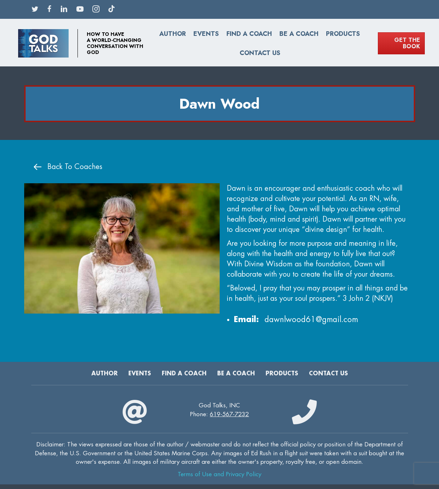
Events (206, 33)
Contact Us (260, 53)
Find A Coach (249, 33)
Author (172, 33)
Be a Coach (298, 33)
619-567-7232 (229, 414)
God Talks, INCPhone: (219, 409)
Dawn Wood (219, 103)
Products (343, 33)
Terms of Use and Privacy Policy (219, 474)
